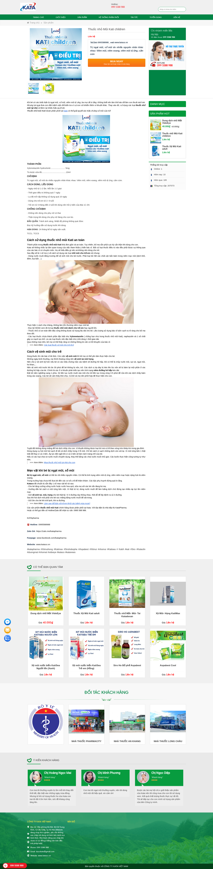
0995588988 (44, 524)
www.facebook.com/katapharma (51, 538)
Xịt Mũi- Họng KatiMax (168, 613)
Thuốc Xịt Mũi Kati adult (86, 613)
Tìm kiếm (183, 9)
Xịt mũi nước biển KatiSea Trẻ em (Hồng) (86, 667)
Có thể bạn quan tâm (48, 567)
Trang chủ (33, 23)
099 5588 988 (165, 65)
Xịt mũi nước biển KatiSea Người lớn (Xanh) (46, 667)
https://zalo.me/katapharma (49, 531)
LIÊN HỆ (176, 17)
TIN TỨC (134, 17)
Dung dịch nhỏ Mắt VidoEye (46, 613)
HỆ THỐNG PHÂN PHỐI (109, 17)
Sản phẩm (49, 23)
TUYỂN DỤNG (156, 17)
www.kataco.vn (43, 544)
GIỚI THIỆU (61, 17)
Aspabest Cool (168, 665)
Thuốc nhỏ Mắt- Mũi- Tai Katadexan (127, 615)
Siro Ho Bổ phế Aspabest (127, 665)
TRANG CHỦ (38, 17)
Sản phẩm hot (160, 113)
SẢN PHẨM (82, 17)
